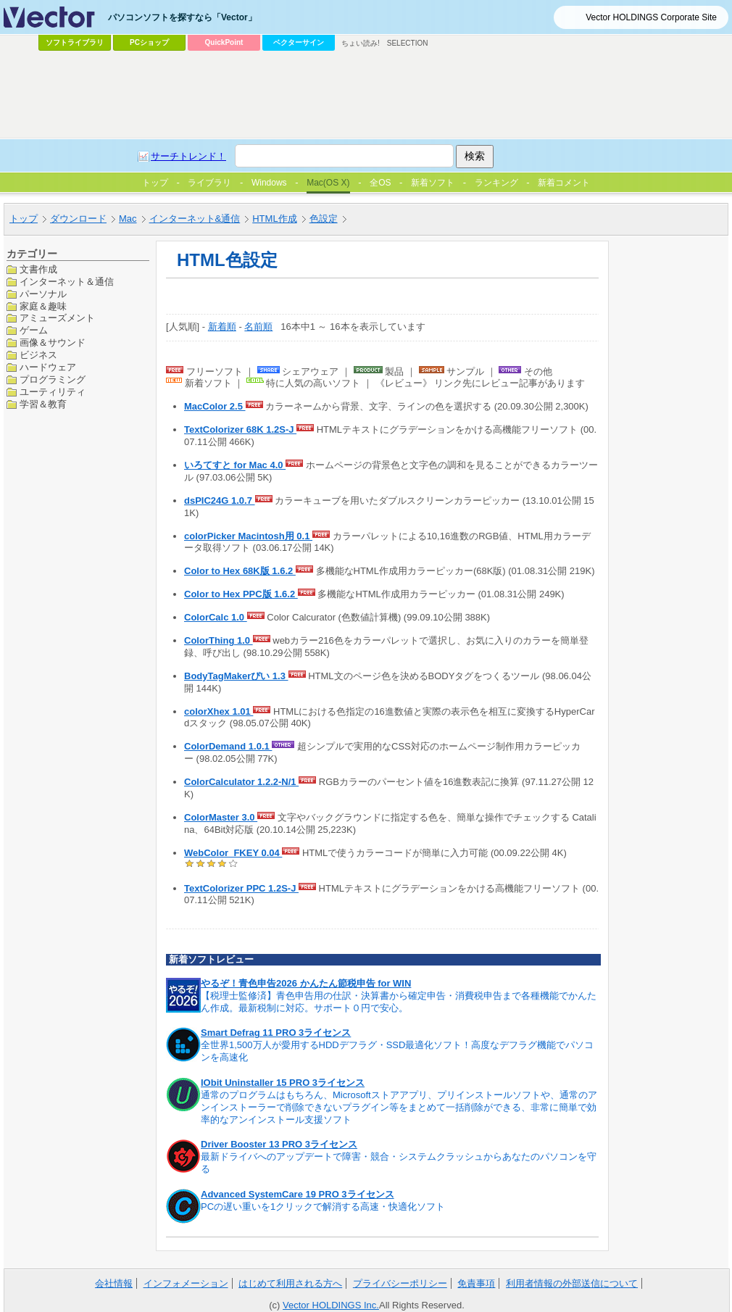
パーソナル (43, 293)
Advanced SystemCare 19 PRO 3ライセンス (297, 1194)
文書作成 (38, 269)
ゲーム (34, 330)
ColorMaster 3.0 (220, 817)
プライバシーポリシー (400, 1283)
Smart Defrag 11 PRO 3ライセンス (276, 1032)
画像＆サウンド (53, 342)
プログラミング (53, 379)
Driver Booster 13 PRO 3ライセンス (279, 1144)
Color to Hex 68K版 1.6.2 (240, 570)
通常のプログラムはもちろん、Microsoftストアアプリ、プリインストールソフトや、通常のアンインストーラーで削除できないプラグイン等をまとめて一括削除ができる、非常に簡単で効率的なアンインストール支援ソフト (399, 1107)
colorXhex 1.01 (218, 711)
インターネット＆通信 (67, 281)
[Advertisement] (282, 163)
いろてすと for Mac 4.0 (235, 465)
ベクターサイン (298, 42)
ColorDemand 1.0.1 (228, 746)
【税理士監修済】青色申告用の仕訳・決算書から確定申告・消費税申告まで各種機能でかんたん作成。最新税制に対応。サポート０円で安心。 (398, 1001)
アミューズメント (57, 317)
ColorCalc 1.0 (215, 617)
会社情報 (114, 1283)
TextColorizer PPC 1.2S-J (241, 888)
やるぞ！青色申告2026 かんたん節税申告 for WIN (306, 983)
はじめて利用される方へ (290, 1283)
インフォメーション (186, 1283)
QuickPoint (224, 42)
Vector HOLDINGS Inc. (331, 1305)
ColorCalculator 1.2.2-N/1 (241, 781)
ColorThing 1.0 (218, 640)
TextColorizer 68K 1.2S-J (240, 429)
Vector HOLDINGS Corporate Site (651, 17)
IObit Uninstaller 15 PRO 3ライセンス (283, 1082)
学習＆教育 (43, 404)
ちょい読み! (360, 43)
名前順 (258, 326)
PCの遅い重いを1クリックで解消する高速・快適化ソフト (323, 1206)
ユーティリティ (53, 391)
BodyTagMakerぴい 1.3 (236, 675)
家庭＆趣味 (43, 306)
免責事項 (476, 1283)
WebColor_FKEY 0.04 (233, 852)
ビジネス (38, 354)
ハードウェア (48, 367)
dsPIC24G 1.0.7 (219, 500)
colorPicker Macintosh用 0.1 (248, 536)
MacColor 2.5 (215, 406)
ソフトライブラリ (75, 42)
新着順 (222, 326)
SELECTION (407, 43)
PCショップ (149, 42)
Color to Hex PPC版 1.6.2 (241, 594)
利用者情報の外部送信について (572, 1283)
